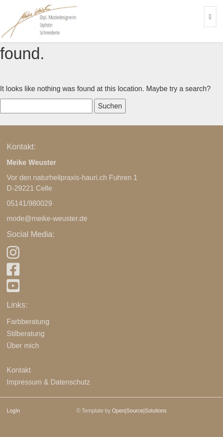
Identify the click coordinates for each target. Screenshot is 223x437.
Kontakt (19, 370)
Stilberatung (25, 333)
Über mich (23, 345)
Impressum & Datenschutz (48, 382)
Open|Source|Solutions (139, 411)
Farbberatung (28, 321)
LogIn (13, 411)
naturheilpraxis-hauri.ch (70, 177)
